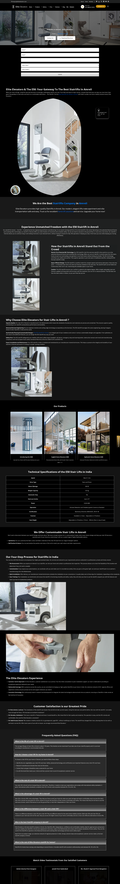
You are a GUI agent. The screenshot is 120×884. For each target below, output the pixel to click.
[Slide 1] (58, 462)
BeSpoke (72, 7)
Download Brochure (66, 38)
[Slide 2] (61, 462)
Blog (64, 7)
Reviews (91, 1)
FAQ (67, 7)
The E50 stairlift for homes (41, 332)
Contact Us (101, 6)
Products (37, 7)
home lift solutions (66, 211)
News (86, 1)
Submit (60, 74)
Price (51, 7)
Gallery (45, 7)
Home (53, 33)
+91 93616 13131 (90, 7)
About (82, 1)
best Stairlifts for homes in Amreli (68, 94)
